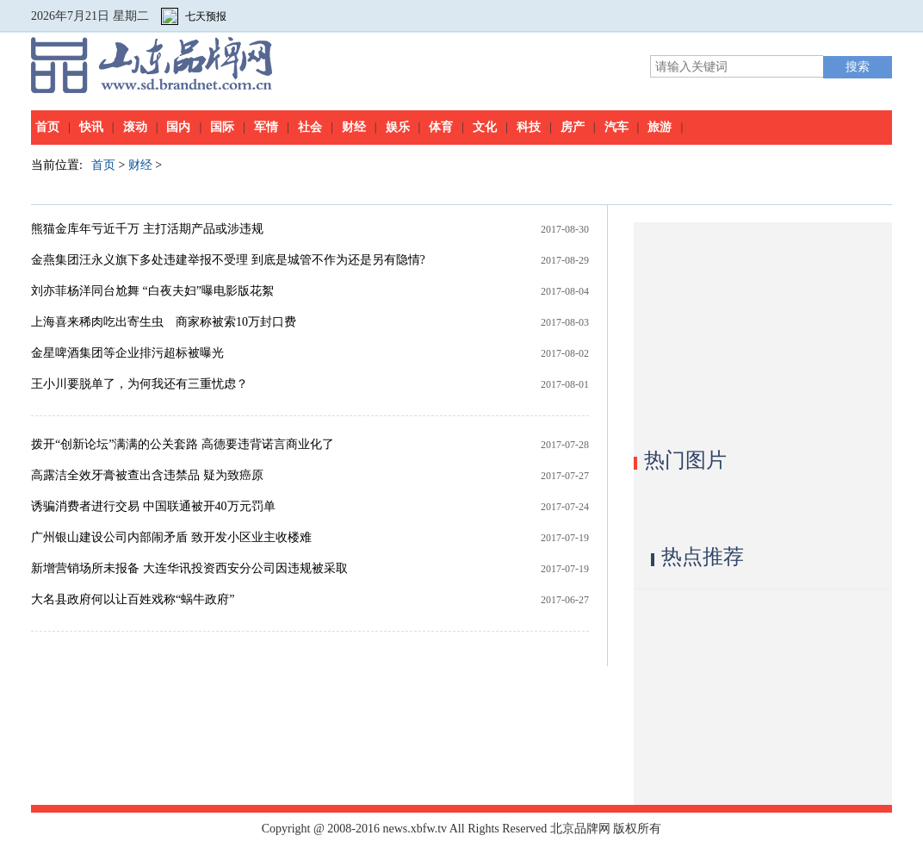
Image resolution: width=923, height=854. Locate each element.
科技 (529, 127)
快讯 (91, 127)
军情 (266, 127)
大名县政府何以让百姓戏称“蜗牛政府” (132, 599)
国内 (178, 127)
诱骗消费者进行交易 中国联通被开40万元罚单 (153, 506)
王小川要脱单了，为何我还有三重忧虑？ (139, 383)
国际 (222, 127)
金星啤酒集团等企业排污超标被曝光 (127, 352)
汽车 (616, 127)
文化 (485, 127)
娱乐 (398, 127)
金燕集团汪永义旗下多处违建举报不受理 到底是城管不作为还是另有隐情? (228, 259)
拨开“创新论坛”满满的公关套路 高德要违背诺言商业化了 (182, 444)
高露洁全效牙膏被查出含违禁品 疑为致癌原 (147, 475)
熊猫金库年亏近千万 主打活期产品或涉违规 (147, 228)
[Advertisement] (763, 330)
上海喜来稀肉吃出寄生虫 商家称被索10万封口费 (163, 321)
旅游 (659, 127)
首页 (47, 127)
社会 (310, 127)
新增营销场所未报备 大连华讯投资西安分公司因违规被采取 (189, 568)
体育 (441, 127)
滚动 (135, 127)
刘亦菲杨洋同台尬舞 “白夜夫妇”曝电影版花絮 (152, 290)
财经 (354, 127)
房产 (573, 127)
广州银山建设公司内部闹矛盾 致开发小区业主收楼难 (171, 537)
